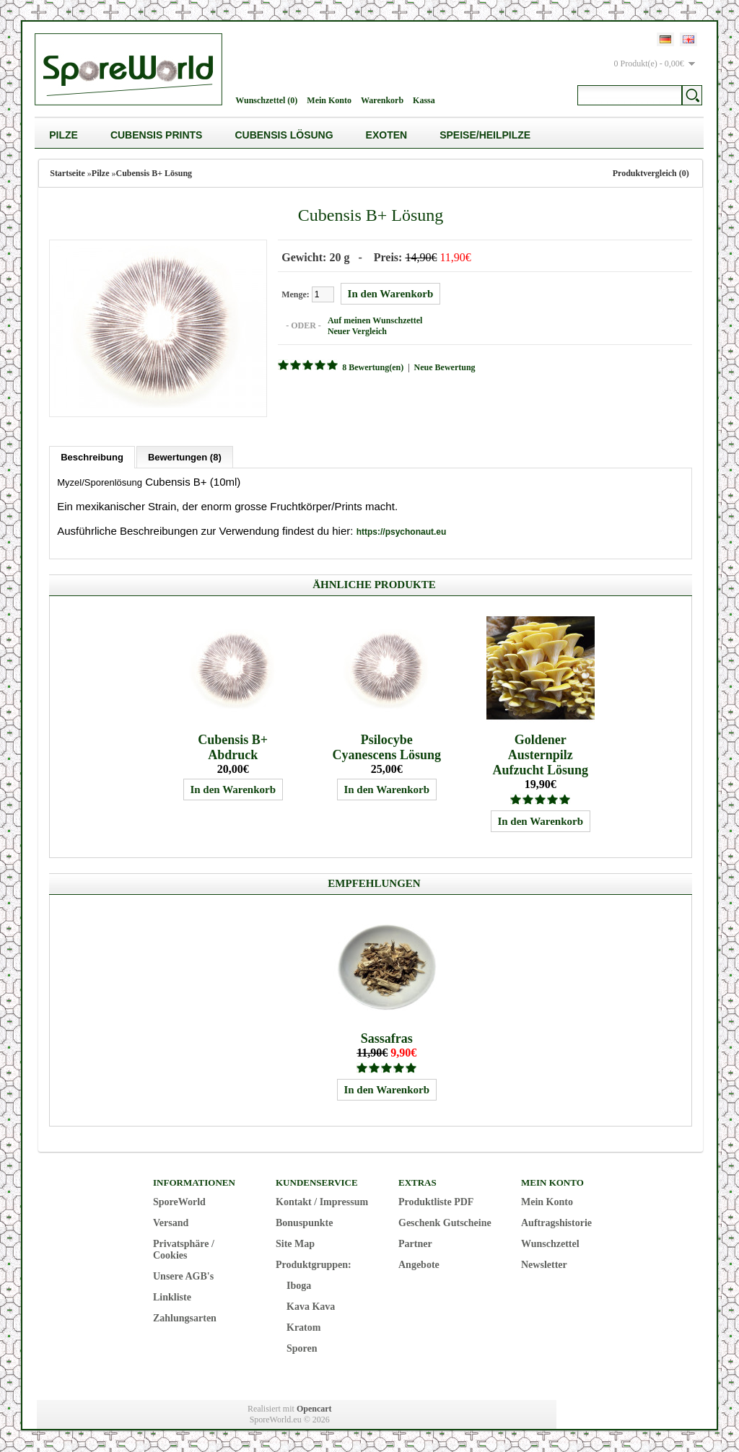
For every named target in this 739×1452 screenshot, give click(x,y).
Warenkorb (382, 100)
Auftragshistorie (556, 1222)
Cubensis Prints (156, 135)
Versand (170, 1222)
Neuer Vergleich (357, 331)
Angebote (419, 1264)
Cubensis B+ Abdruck (233, 747)
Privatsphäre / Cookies (183, 1249)
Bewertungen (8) (185, 457)
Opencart (314, 1409)
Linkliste (172, 1297)
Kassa (424, 100)
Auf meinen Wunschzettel (375, 320)
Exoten (387, 135)
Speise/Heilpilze (485, 135)
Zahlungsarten (185, 1318)
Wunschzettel (550, 1243)
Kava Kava (311, 1306)
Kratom (303, 1327)
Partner (415, 1243)
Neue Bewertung (445, 367)
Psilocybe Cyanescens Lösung (386, 747)
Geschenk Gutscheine (444, 1222)
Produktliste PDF (435, 1202)
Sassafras (387, 1038)
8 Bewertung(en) (372, 367)
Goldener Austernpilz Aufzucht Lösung (540, 754)
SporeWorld (179, 1202)
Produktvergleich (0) (651, 173)
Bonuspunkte (304, 1222)
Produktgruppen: (313, 1264)
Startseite (67, 173)
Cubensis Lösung (284, 135)
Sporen (302, 1348)
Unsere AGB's (183, 1276)
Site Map (295, 1243)
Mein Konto (329, 100)
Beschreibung (92, 457)
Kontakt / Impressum (322, 1202)
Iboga (299, 1285)
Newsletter (544, 1264)
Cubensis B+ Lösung (154, 173)
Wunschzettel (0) (266, 100)
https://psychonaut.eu (402, 532)
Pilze (63, 135)
